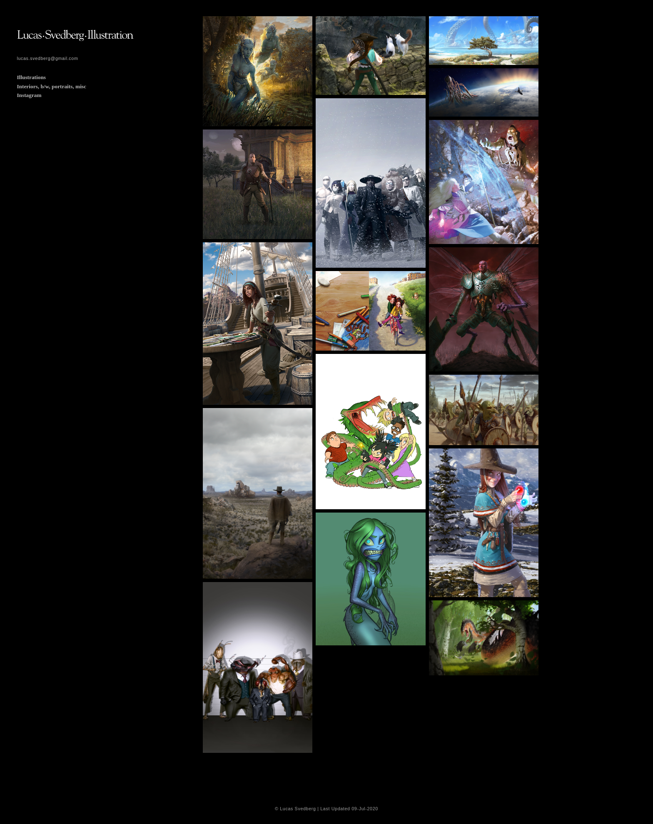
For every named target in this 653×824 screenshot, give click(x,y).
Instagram (29, 95)
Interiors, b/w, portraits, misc (51, 86)
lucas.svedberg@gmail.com (47, 58)
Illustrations (31, 77)
